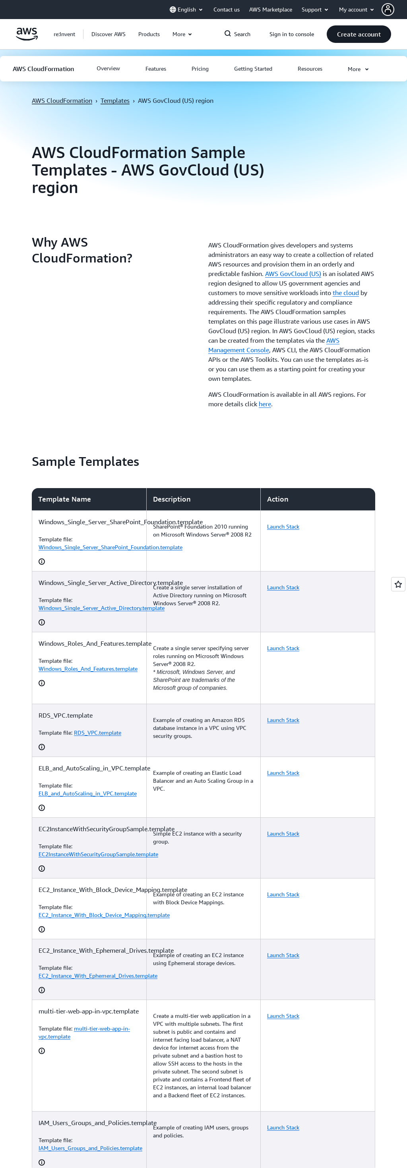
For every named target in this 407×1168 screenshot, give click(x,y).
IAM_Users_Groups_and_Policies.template (90, 1148)
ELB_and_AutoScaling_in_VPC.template (88, 793)
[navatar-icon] (388, 9)
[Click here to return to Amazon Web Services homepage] (27, 38)
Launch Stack (283, 526)
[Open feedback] (398, 584)
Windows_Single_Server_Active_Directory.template (102, 607)
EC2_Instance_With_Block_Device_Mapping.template (104, 914)
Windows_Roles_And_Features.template (88, 668)
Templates (115, 100)
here (265, 404)
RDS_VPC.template (97, 732)
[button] (394, 9)
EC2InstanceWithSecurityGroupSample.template (98, 854)
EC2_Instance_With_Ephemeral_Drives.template (98, 975)
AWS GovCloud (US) (293, 274)
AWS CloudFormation (62, 100)
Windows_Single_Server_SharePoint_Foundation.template (110, 547)
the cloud (346, 293)
